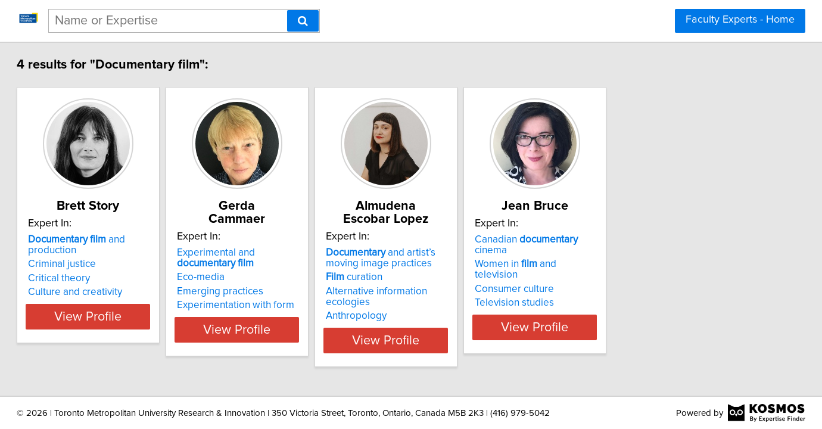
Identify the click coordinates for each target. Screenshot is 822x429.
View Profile (140, 329)
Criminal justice (99, 266)
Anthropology (452, 305)
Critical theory (96, 280)
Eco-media (267, 277)
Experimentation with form (302, 305)
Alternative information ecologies (496, 291)
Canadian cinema (670, 252)
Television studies (640, 294)
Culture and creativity (112, 294)
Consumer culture (640, 280)
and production (139, 252)
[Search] (303, 21)
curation (450, 277)
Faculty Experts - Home (740, 19)
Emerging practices (287, 291)
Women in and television (664, 266)
